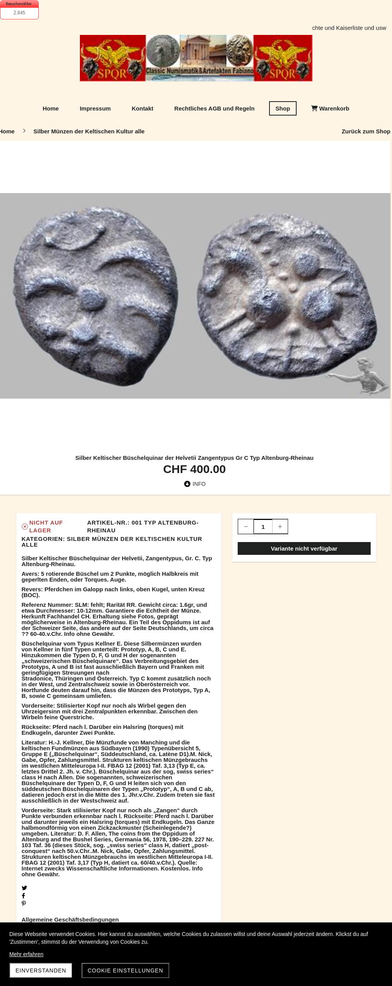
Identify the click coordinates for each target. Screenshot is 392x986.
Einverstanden (41, 970)
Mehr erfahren (26, 954)
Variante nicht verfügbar (304, 548)
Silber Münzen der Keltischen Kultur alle (112, 541)
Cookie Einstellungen (125, 970)
